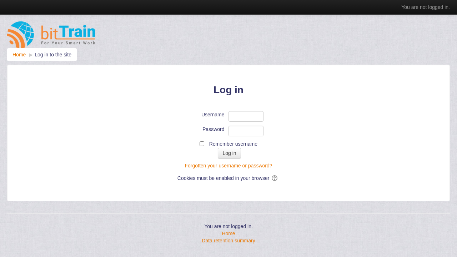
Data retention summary (228, 240)
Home (228, 233)
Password (213, 129)
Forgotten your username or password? (228, 165)
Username (213, 114)
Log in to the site (53, 54)
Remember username (233, 144)
